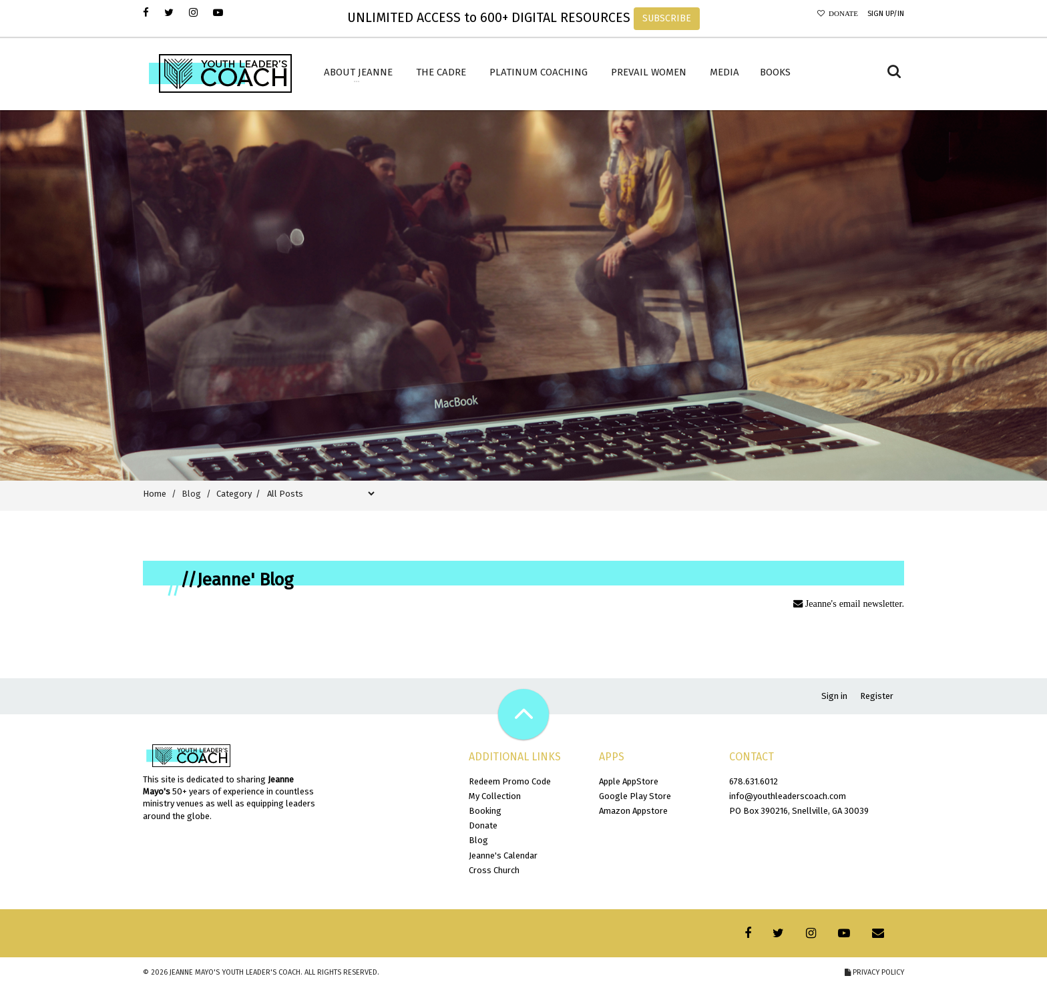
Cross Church (494, 870)
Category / (240, 494)
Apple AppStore (628, 781)
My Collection (495, 796)
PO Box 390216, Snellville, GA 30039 (799, 811)
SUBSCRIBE (666, 18)
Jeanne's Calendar (503, 855)
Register (876, 696)
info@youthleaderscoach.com (787, 796)
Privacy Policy (874, 972)
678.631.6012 (753, 781)
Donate (841, 13)
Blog (478, 840)
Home (154, 494)
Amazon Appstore (633, 811)
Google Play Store (635, 796)
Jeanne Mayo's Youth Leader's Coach (235, 972)
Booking (485, 811)
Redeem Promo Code (510, 781)
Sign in (834, 696)
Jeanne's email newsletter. (853, 603)
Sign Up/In (885, 13)
